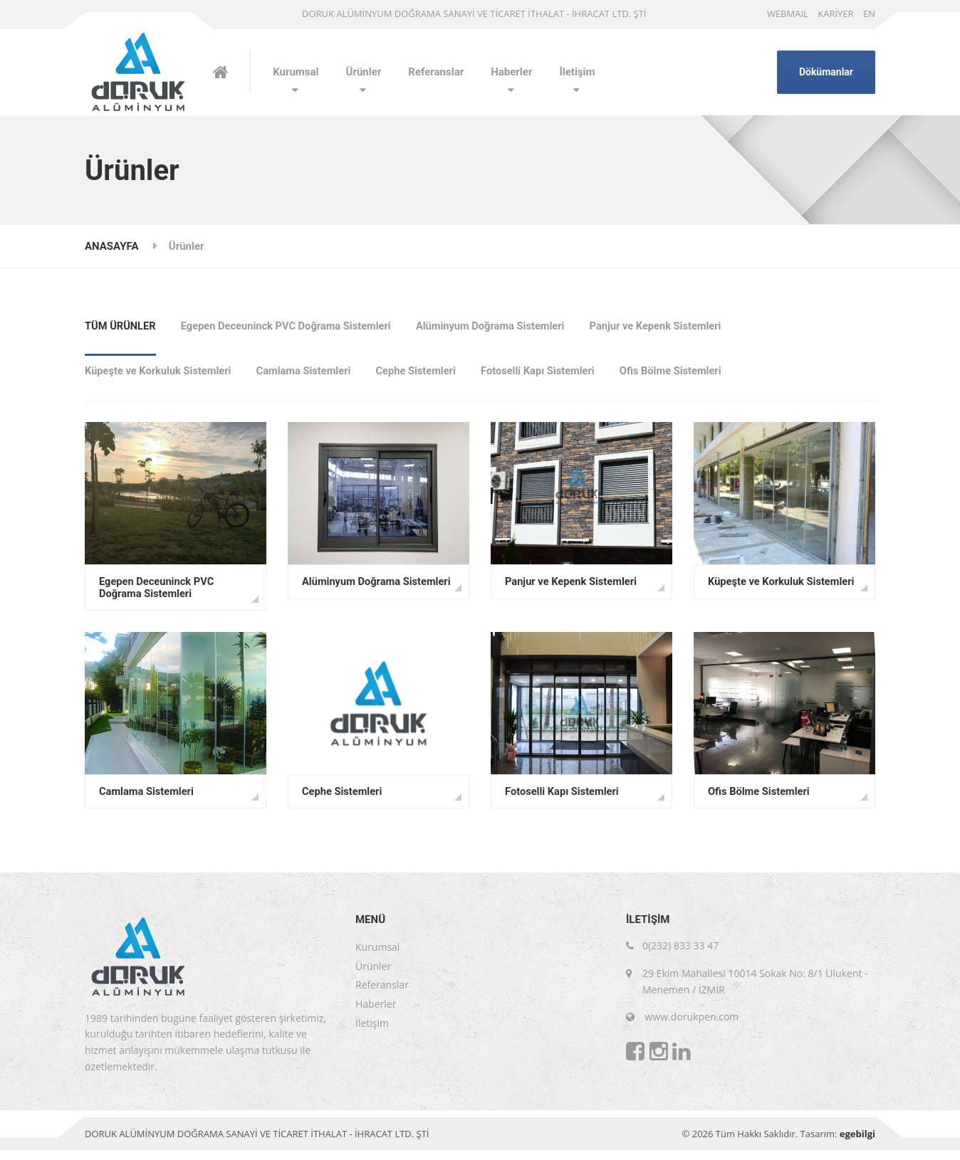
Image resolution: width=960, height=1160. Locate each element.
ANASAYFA (111, 246)
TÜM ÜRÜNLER (121, 324)
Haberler (511, 71)
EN (869, 13)
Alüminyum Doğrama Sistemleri (499, 324)
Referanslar (436, 71)
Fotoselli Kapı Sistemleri (547, 374)
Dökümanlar (826, 72)
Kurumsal (295, 71)
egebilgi (857, 1143)
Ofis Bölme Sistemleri (683, 374)
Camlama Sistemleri (308, 374)
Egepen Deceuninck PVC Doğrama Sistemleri (290, 324)
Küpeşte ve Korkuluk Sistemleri (160, 374)
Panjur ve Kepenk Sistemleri (668, 324)
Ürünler (364, 71)
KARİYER (835, 13)
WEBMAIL (787, 13)
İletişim (577, 71)
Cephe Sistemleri (423, 374)
